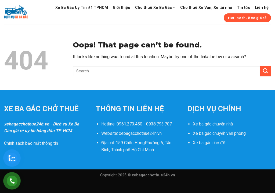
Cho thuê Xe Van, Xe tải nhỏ (206, 7)
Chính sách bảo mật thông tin (31, 143)
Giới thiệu (121, 7)
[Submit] (265, 71)
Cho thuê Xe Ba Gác (155, 7)
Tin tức (243, 7)
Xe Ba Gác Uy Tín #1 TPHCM (81, 7)
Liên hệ (262, 7)
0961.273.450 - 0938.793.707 (144, 124)
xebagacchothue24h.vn (140, 133)
